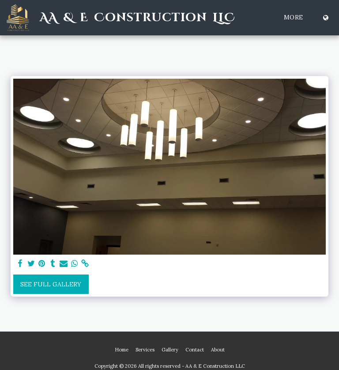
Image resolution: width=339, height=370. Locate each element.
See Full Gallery (50, 284)
